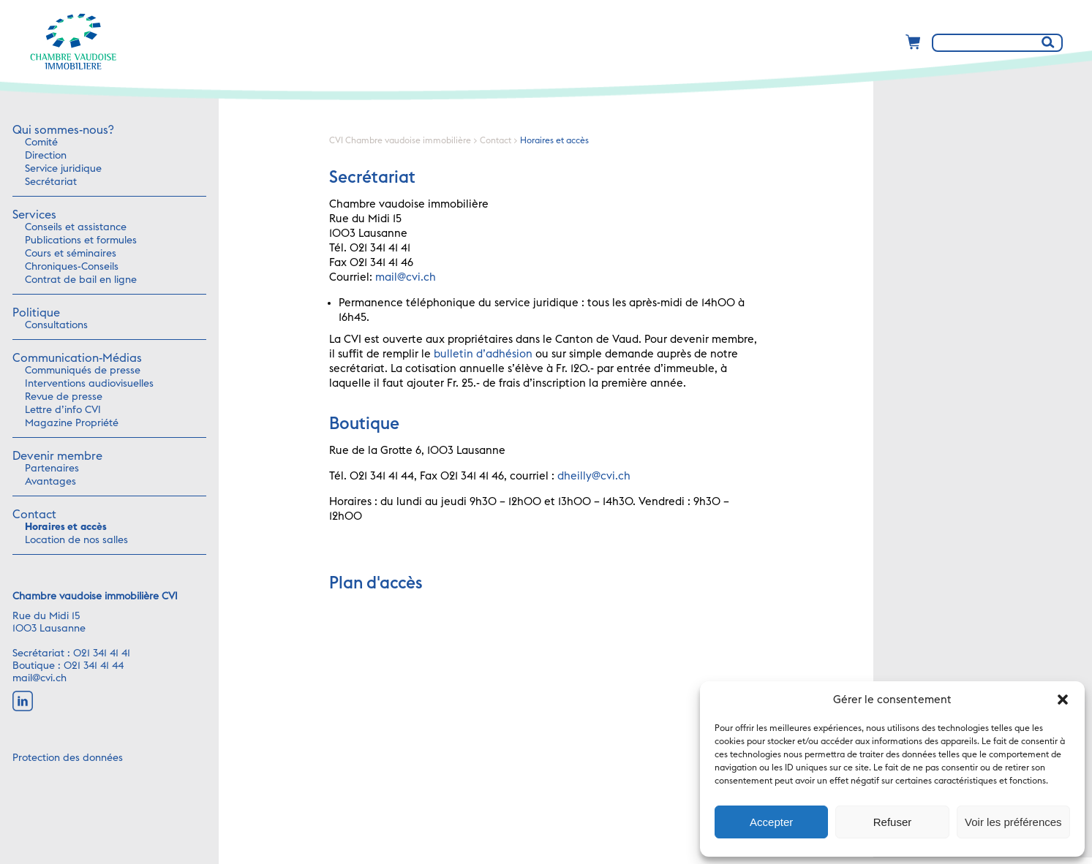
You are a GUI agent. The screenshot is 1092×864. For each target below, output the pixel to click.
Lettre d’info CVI (63, 410)
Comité (41, 142)
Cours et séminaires (70, 254)
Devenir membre (57, 456)
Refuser (892, 822)
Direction (46, 156)
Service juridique (63, 169)
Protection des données (67, 758)
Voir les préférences (1013, 822)
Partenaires (52, 468)
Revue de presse (63, 397)
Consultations (56, 325)
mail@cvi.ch (39, 678)
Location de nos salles (76, 540)
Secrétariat (51, 182)
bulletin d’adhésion (483, 354)
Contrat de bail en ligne (81, 280)
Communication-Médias (77, 358)
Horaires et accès (66, 527)
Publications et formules (81, 240)
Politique (36, 313)
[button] (1062, 699)
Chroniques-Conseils (71, 267)
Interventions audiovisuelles (89, 384)
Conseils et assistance (76, 227)
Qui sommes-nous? (62, 130)
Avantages (50, 482)
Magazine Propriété (71, 423)
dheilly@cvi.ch (593, 476)
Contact (34, 514)
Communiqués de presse (82, 370)
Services (34, 215)
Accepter (771, 822)
